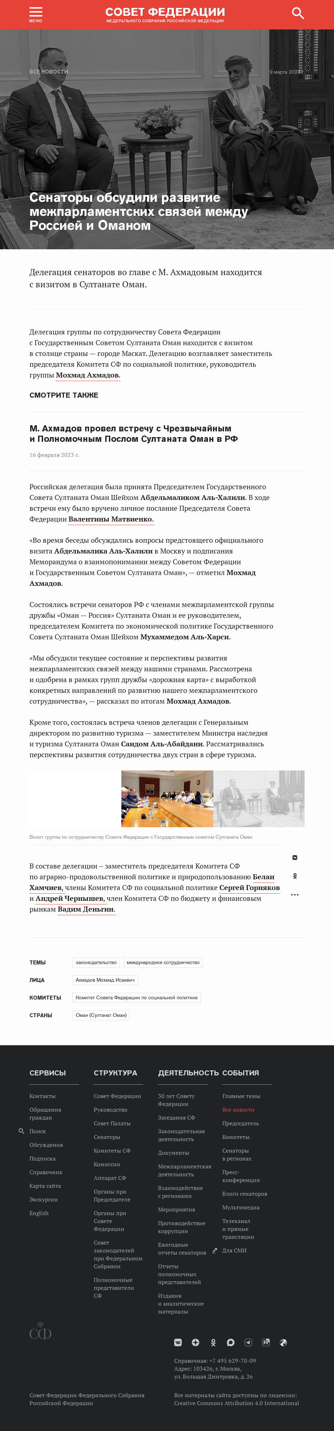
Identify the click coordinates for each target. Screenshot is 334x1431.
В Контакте (295, 857)
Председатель (240, 1123)
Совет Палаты (112, 1123)
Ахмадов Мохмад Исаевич (105, 980)
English (38, 1213)
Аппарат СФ (110, 1177)
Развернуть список (294, 895)
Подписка (42, 1158)
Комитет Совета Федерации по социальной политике (137, 997)
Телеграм (248, 1342)
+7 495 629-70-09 (232, 1360)
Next (174, 800)
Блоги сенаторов (244, 1193)
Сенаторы (107, 1136)
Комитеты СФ (112, 1150)
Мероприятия (176, 1209)
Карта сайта (45, 1185)
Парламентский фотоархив (283, 1342)
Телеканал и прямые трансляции (238, 1228)
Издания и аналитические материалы (181, 1303)
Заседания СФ (176, 1117)
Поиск (37, 1131)
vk (178, 1342)
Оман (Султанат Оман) (101, 1015)
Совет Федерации (117, 1095)
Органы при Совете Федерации (110, 1220)
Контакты (42, 1095)
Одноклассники (295, 876)
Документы (173, 1152)
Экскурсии (43, 1199)
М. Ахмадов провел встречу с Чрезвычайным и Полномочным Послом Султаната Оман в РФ (133, 433)
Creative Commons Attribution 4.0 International (236, 1403)
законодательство (96, 962)
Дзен (195, 1342)
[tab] (295, 880)
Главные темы (241, 1095)
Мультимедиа (241, 1207)
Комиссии (107, 1164)
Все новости (48, 72)
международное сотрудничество (163, 962)
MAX (231, 1342)
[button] (36, 14)
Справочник (45, 1172)
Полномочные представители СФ (114, 1287)
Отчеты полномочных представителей (179, 1274)
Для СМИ (234, 1250)
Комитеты (236, 1136)
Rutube (266, 1342)
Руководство (110, 1109)
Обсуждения (46, 1144)
